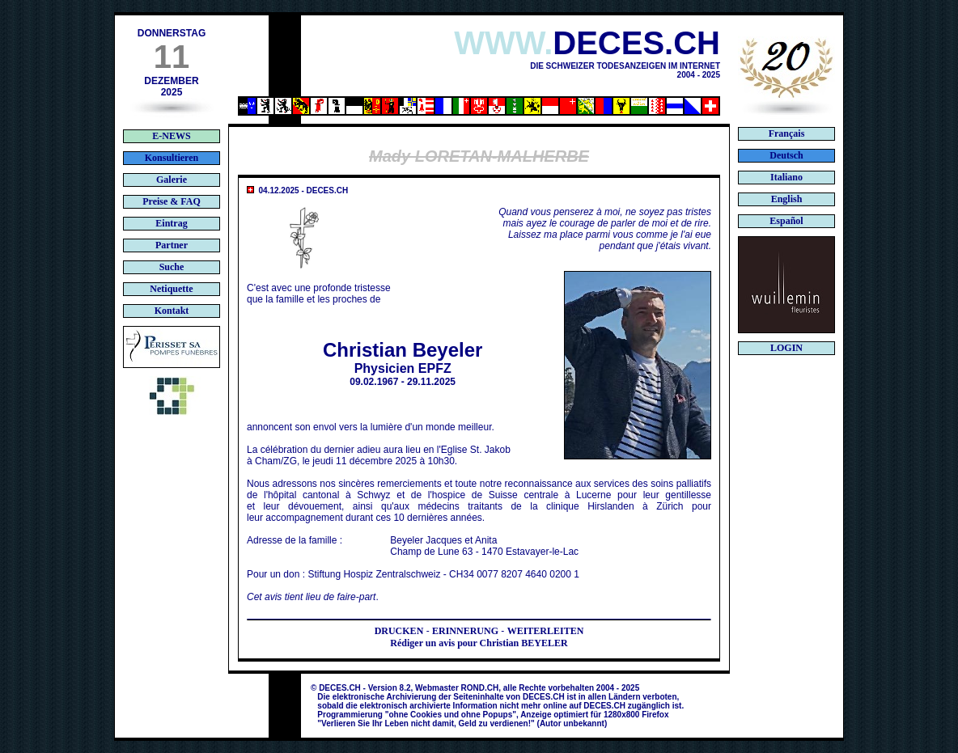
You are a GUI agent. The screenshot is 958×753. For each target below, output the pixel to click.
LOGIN (786, 347)
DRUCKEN (399, 631)
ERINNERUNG (465, 631)
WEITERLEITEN (545, 631)
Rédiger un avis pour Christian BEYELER (478, 643)
